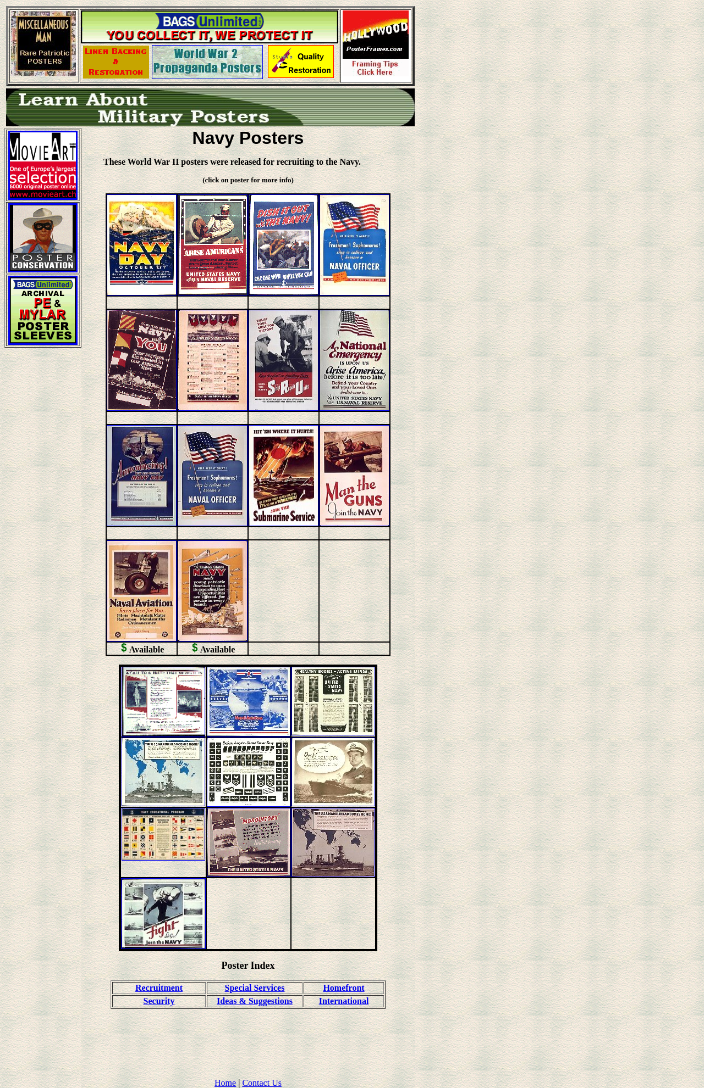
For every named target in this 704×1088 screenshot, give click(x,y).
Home (225, 1082)
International (344, 1001)
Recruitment (159, 987)
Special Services (255, 987)
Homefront (343, 987)
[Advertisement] (43, 521)
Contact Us (262, 1082)
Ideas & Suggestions (255, 1001)
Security (159, 1001)
